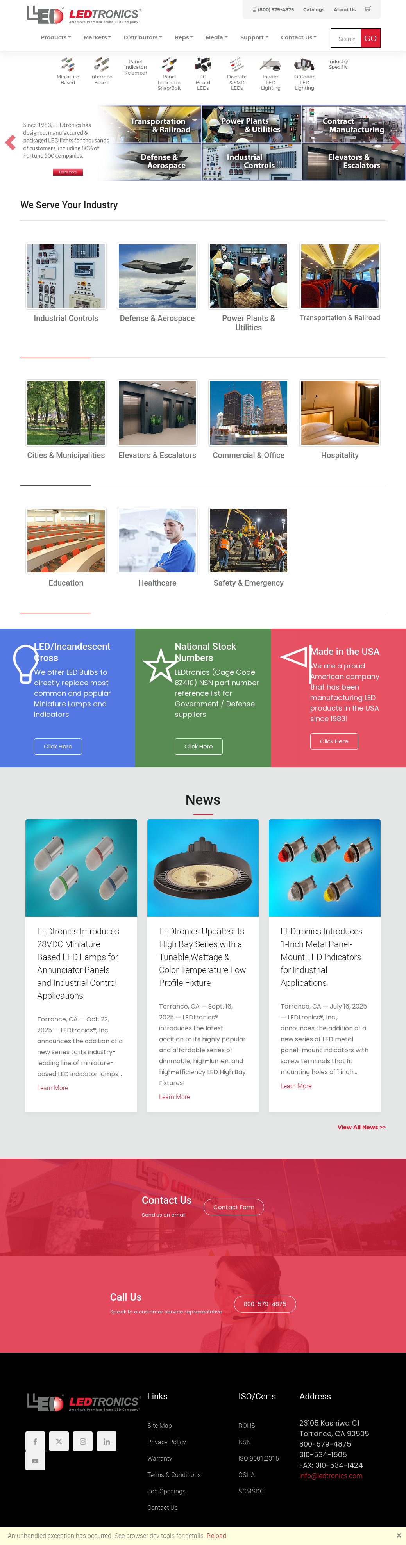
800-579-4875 (265, 1304)
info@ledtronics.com (331, 1476)
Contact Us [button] (296, 38)
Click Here (58, 746)
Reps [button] (182, 38)
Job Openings (166, 1491)
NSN (244, 1442)
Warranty (159, 1458)
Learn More (52, 1088)
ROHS (246, 1425)
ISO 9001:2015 (258, 1458)
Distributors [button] (140, 38)
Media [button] (214, 38)
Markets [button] (95, 38)
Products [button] (53, 38)
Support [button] (252, 38)
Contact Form (233, 1207)
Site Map (159, 1425)
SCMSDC (251, 1491)
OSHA (246, 1475)
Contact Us (162, 1507)
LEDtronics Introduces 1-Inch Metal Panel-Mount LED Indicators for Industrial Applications (322, 957)
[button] (10, 143)
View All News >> (362, 1127)
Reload (216, 1536)
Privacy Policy (166, 1442)
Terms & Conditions (174, 1475)
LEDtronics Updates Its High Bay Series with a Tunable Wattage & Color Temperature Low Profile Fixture (202, 957)
